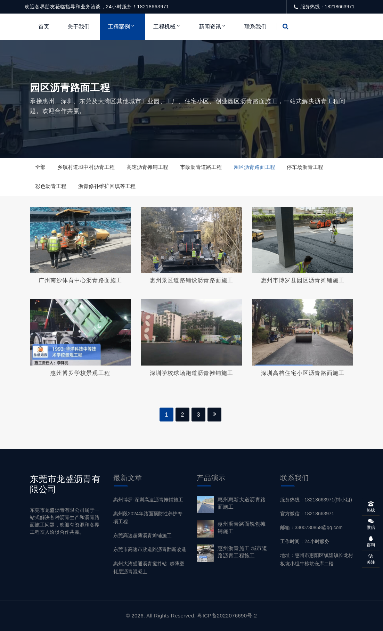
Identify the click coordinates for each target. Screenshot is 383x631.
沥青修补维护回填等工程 (107, 186)
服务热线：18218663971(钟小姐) (316, 499)
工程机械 (164, 27)
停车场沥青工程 (305, 167)
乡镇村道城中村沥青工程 (86, 167)
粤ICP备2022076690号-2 (227, 615)
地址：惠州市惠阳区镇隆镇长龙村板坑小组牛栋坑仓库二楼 (316, 559)
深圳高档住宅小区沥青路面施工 (303, 373)
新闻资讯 (210, 27)
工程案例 (119, 27)
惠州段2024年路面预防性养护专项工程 (147, 517)
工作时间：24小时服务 (304, 541)
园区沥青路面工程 (254, 167)
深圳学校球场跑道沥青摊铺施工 (192, 373)
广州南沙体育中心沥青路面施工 (80, 280)
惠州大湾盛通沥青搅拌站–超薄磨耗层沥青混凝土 (148, 567)
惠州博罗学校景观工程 (80, 373)
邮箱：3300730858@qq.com (311, 527)
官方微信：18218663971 (307, 513)
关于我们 (78, 27)
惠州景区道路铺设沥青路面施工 (192, 280)
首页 (43, 27)
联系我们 (255, 27)
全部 (40, 167)
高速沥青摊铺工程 (147, 167)
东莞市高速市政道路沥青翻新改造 (149, 549)
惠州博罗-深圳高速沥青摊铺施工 (148, 499)
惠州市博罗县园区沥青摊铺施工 (303, 280)
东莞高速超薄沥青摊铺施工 (142, 535)
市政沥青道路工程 (201, 167)
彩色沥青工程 (50, 186)
